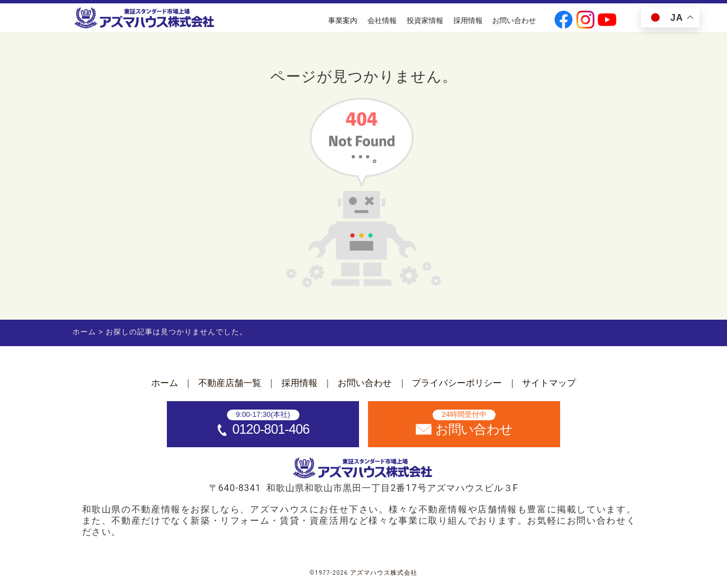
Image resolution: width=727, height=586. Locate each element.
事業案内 (342, 20)
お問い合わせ (514, 20)
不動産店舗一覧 (229, 383)
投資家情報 (425, 20)
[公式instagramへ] (585, 21)
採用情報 (468, 20)
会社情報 (382, 20)
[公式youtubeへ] (607, 21)
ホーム (164, 383)
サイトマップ (549, 383)
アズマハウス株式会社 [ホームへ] (383, 572)
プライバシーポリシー (457, 383)
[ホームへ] (145, 18)
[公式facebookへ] (563, 21)
